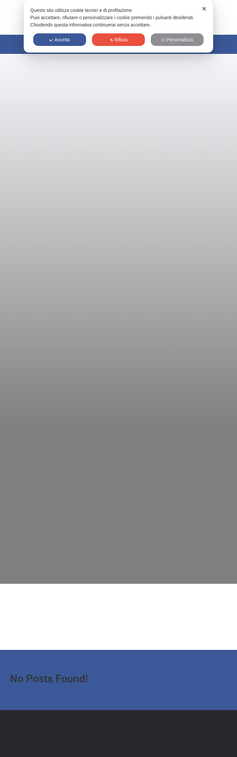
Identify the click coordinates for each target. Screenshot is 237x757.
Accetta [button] (60, 39)
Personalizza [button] (177, 39)
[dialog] (118, 26)
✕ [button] (204, 9)
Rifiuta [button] (119, 39)
